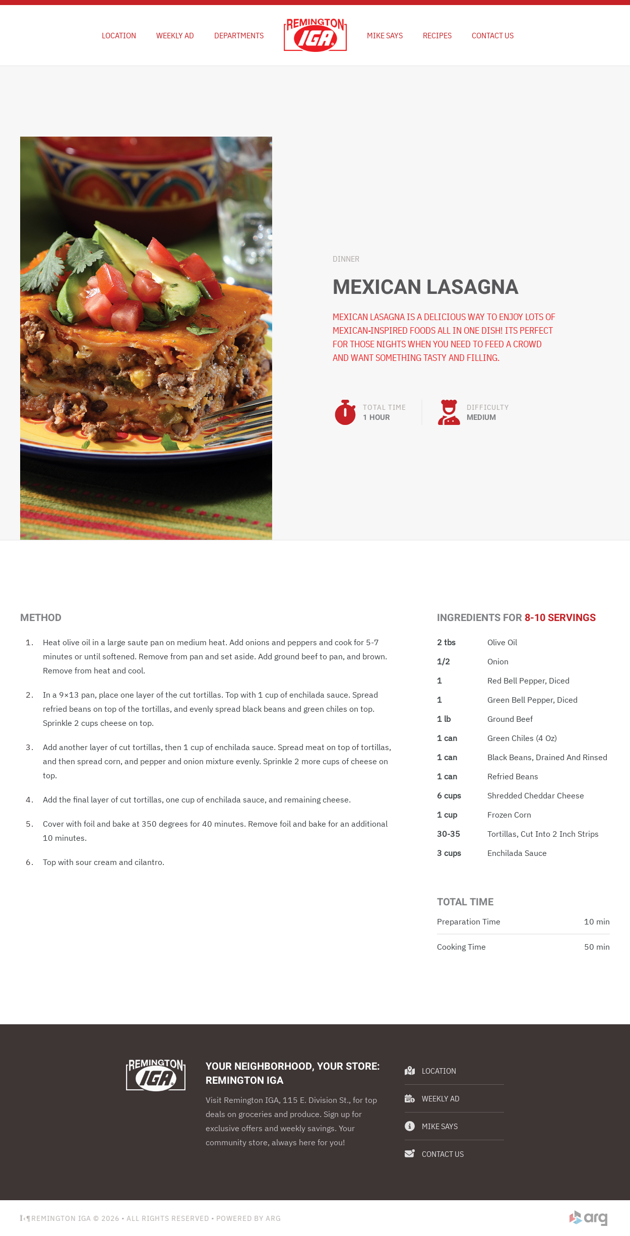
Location (119, 35)
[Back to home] (315, 35)
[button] (146, 337)
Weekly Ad (432, 1098)
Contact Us (493, 35)
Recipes (437, 35)
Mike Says (385, 35)
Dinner (346, 259)
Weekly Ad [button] (175, 35)
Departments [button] (239, 35)
